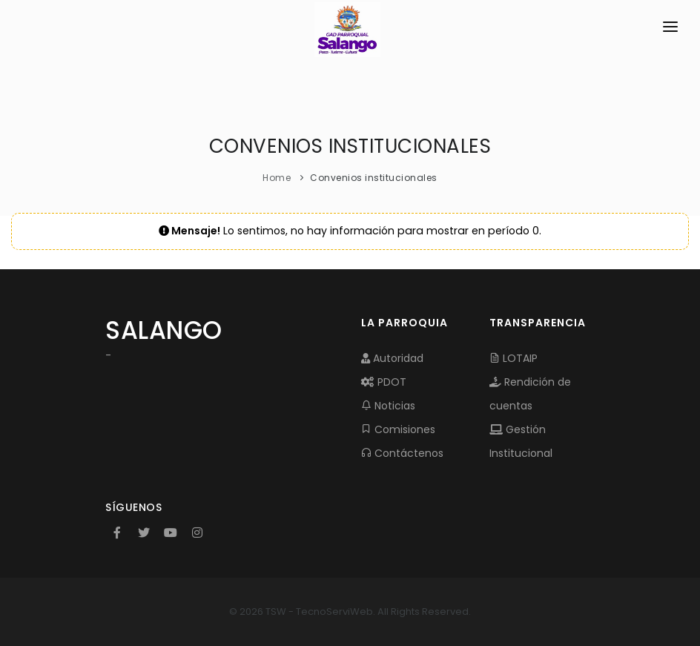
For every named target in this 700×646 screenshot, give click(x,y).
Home (276, 177)
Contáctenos (402, 453)
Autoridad (392, 358)
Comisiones (398, 429)
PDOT (383, 382)
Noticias (388, 405)
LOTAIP (513, 358)
